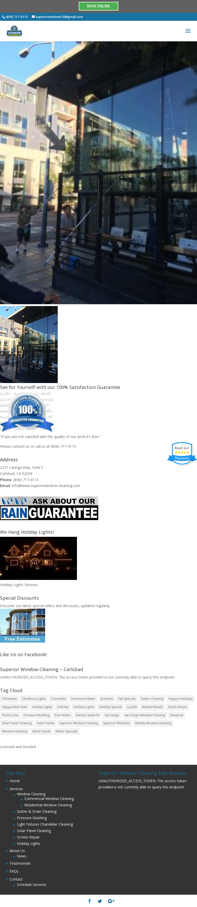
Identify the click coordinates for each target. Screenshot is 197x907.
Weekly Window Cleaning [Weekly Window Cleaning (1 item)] (153, 723)
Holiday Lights (28, 843)
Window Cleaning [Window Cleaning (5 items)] (14, 731)
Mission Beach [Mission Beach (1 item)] (152, 707)
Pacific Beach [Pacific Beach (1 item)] (177, 707)
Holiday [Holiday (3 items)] (62, 707)
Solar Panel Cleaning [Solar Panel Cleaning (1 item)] (17, 723)
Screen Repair (28, 837)
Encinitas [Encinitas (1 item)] (107, 698)
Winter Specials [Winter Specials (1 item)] (66, 731)
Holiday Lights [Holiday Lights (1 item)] (84, 707)
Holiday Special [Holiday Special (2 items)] (110, 707)
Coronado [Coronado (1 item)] (58, 698)
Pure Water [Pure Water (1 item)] (63, 715)
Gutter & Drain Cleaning (36, 811)
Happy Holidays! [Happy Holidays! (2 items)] (181, 698)
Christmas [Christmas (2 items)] (9, 698)
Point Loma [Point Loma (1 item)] (10, 715)
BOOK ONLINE (98, 6)
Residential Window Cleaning (48, 805)
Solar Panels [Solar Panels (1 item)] (45, 723)
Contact (16, 879)
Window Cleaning (31, 793)
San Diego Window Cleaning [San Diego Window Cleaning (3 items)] (144, 715)
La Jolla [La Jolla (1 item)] (132, 707)
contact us (20, 446)
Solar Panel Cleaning (34, 830)
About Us (17, 850)
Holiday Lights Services (19, 584)
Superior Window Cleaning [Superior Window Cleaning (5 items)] (79, 723)
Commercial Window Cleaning (49, 798)
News (21, 856)
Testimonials (20, 863)
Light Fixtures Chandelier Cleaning (45, 824)
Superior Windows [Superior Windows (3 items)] (116, 723)
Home (14, 780)
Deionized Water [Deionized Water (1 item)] (83, 698)
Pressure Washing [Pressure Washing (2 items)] (37, 715)
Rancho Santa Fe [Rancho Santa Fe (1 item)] (88, 715)
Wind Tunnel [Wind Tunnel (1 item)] (41, 731)
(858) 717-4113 (63, 446)
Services (16, 788)
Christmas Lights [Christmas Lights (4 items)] (34, 698)
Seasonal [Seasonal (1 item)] (176, 715)
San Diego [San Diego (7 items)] (112, 715)
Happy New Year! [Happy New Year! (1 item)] (14, 707)
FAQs (13, 871)
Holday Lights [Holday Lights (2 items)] (42, 707)
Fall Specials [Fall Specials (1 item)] (127, 698)
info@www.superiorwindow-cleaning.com (46, 485)
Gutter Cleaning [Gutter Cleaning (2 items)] (152, 698)
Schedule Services (31, 884)
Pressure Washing (32, 817)
